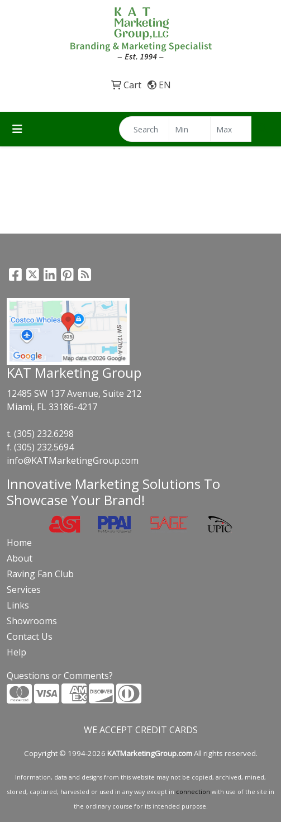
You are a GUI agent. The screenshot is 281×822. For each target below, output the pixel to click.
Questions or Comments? (60, 675)
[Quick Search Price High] (231, 129)
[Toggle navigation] (17, 129)
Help (16, 652)
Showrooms (32, 621)
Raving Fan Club (40, 574)
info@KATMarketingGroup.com (73, 460)
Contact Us (30, 636)
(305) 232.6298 (44, 433)
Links (18, 605)
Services (24, 589)
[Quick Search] (144, 129)
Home (19, 542)
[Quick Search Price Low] (190, 129)
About (19, 558)
